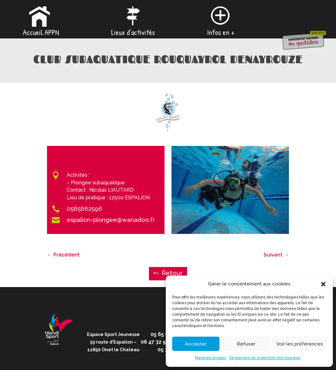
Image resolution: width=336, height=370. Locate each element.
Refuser (246, 344)
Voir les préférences (299, 344)
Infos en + (220, 33)
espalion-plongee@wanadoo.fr (111, 219)
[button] (323, 284)
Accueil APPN (41, 33)
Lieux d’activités (133, 33)
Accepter (195, 344)
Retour (172, 273)
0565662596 (84, 208)
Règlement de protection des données (264, 358)
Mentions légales (210, 358)
